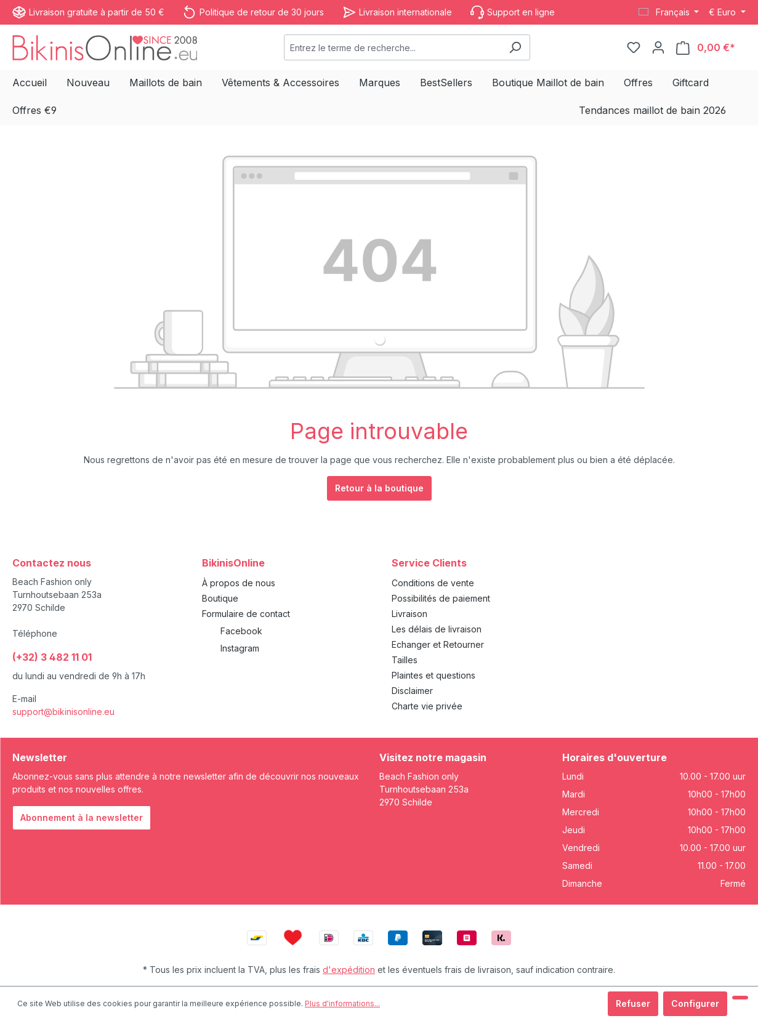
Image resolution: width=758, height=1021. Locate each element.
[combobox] (392, 47)
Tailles (404, 660)
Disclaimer (412, 690)
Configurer (695, 1003)
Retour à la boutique (379, 488)
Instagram (239, 648)
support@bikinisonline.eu (63, 711)
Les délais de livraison (437, 629)
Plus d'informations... (342, 1003)
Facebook (241, 631)
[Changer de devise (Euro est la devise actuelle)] (727, 12)
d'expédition (349, 969)
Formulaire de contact (246, 613)
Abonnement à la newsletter (81, 817)
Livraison (409, 613)
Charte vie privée (427, 706)
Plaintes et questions (433, 675)
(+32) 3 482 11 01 (52, 657)
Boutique (220, 598)
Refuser (633, 1003)
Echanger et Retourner (438, 644)
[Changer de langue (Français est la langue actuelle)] (669, 12)
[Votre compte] (658, 47)
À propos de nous (238, 583)
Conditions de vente (433, 583)
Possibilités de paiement (441, 598)
